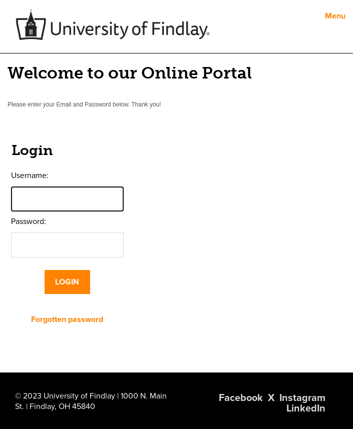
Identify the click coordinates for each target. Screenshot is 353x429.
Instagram (302, 398)
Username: (30, 175)
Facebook (241, 398)
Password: (28, 221)
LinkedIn (305, 408)
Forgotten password (67, 319)
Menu (335, 16)
